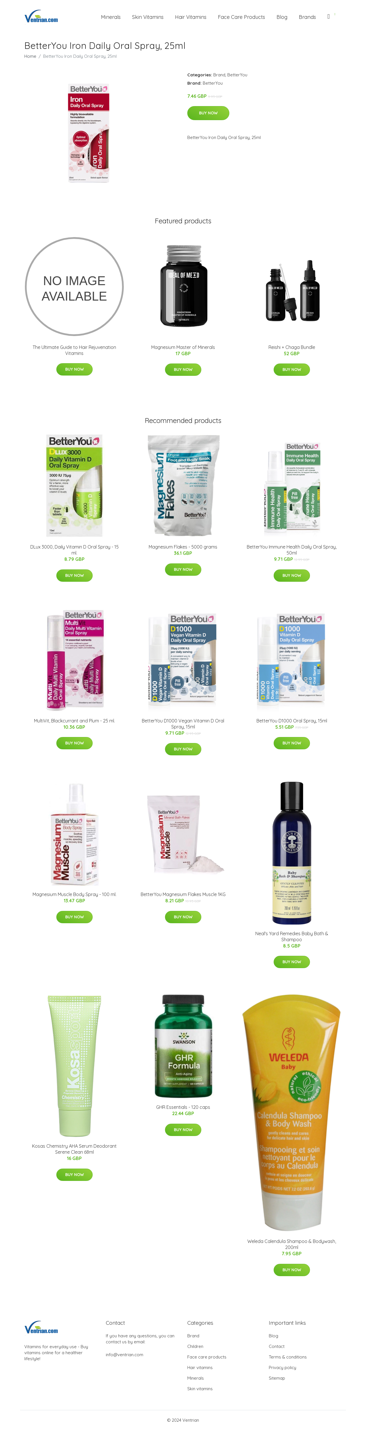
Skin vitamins (200, 1388)
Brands (307, 17)
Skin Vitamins (148, 17)
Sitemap (277, 1378)
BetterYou (237, 75)
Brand (219, 75)
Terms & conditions (288, 1357)
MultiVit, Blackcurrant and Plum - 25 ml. (74, 721)
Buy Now (208, 113)
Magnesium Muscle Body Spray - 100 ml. (74, 894)
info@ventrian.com (124, 1354)
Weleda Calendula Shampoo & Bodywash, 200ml (291, 1244)
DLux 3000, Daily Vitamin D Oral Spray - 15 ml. (74, 550)
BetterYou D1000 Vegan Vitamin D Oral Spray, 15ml (183, 724)
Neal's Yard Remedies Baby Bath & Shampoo (291, 936)
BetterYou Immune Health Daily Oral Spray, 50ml (292, 550)
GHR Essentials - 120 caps (183, 1107)
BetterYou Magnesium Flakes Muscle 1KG (183, 894)
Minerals (111, 17)
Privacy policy (282, 1367)
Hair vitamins (200, 1367)
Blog (282, 17)
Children (195, 1346)
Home (30, 56)
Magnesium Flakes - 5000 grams (183, 547)
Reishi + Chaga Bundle (291, 347)
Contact (277, 1346)
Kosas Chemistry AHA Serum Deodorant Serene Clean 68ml (74, 1149)
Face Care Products (241, 17)
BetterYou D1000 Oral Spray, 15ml (291, 721)
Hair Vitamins (190, 17)
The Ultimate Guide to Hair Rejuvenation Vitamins (74, 350)
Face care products (206, 1357)
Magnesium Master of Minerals (183, 347)
